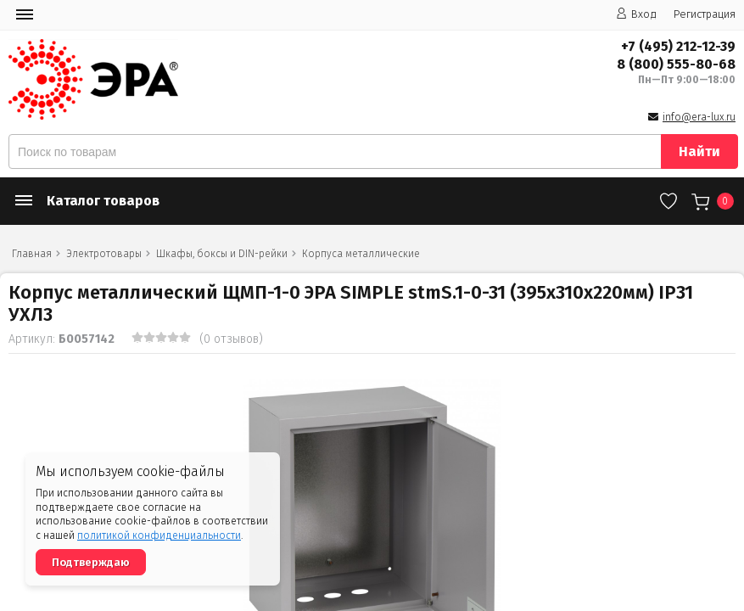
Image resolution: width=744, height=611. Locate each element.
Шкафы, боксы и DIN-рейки (222, 254)
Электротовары (104, 254)
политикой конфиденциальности (159, 535)
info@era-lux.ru (699, 117)
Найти (699, 151)
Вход (636, 14)
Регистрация (705, 14)
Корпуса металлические (361, 254)
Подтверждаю (91, 562)
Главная (32, 254)
